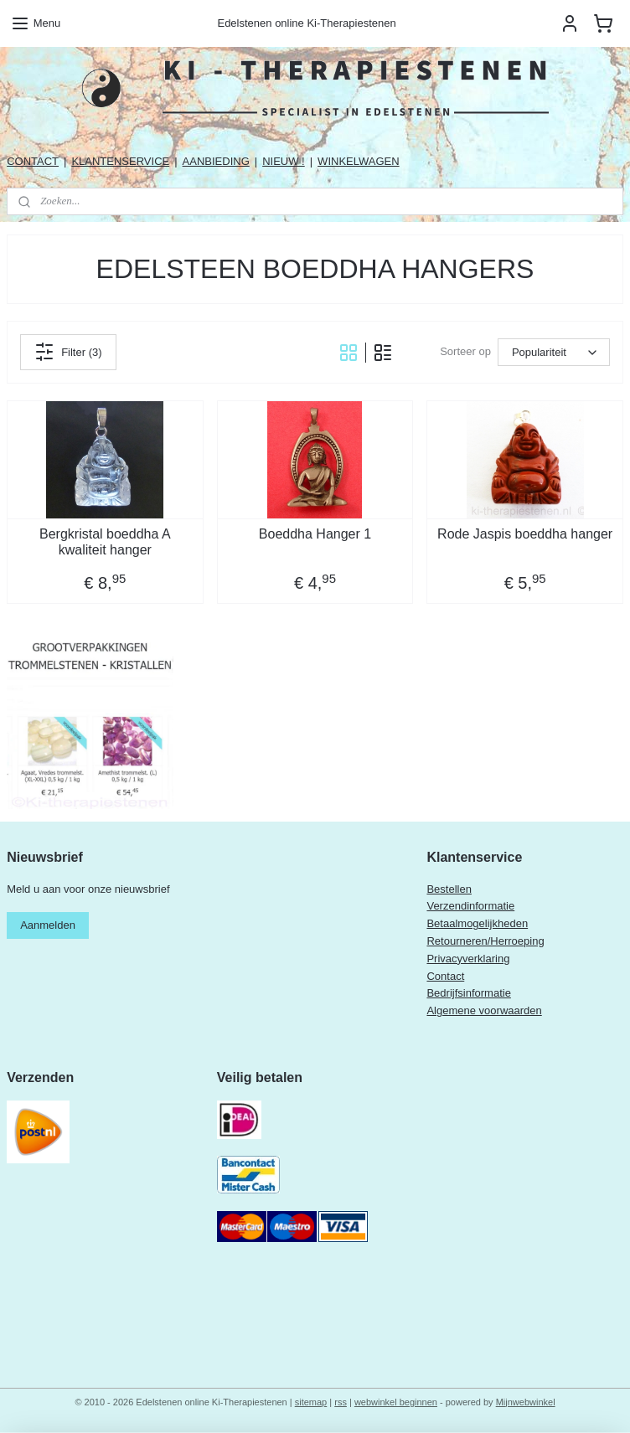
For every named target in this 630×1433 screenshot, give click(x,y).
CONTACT (33, 161)
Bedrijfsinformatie (468, 993)
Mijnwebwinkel (525, 1402)
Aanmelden (47, 925)
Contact (445, 976)
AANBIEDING (216, 161)
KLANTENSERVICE (120, 161)
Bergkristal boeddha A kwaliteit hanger (105, 542)
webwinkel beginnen (395, 1402)
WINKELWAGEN (359, 161)
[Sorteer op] (553, 352)
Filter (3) (67, 352)
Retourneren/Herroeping (485, 941)
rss (340, 1402)
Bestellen (448, 889)
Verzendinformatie (470, 905)
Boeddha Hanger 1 (315, 534)
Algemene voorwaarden (483, 1010)
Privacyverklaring (467, 958)
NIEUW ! (283, 161)
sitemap (311, 1402)
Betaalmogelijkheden (477, 923)
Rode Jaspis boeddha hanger (524, 534)
